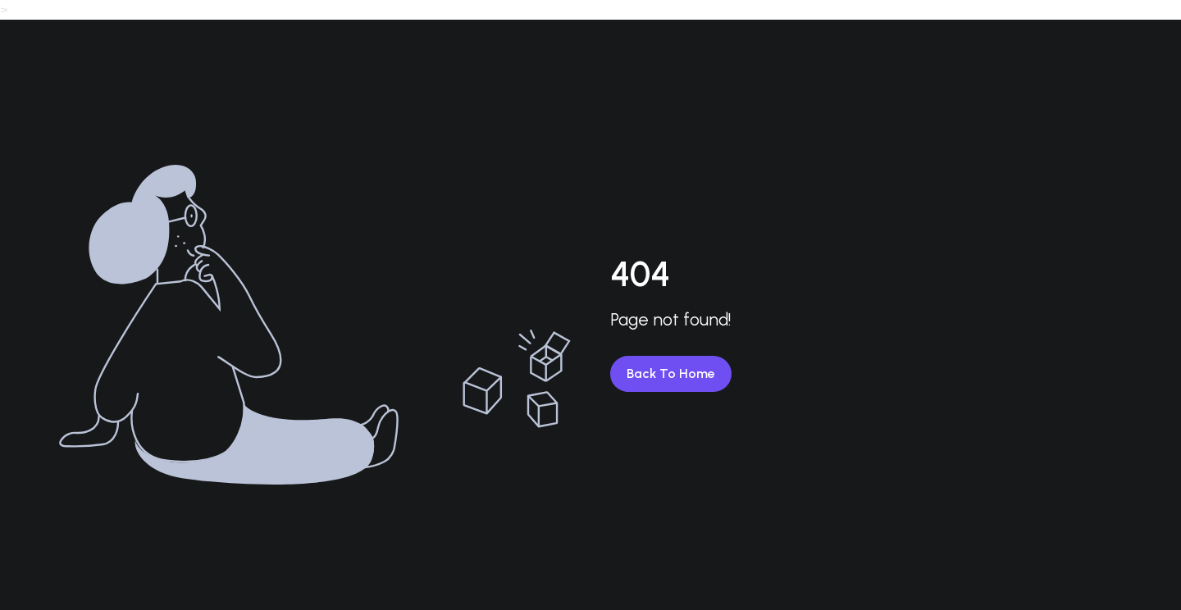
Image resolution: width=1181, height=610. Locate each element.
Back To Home (671, 373)
